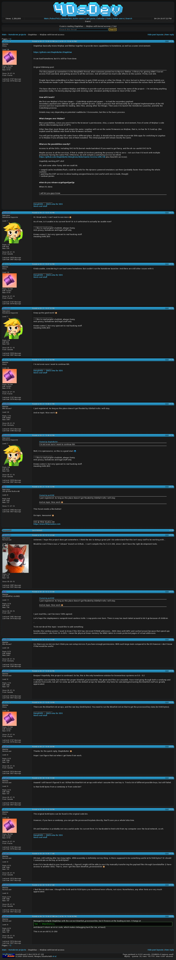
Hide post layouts (155, 35)
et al (54, 956)
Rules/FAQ (54, 18)
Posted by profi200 (46, 495)
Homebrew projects (17, 35)
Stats (108, 18)
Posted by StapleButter (48, 442)
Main (46, 18)
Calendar (101, 18)
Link (167, 41)
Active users (78, 18)
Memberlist (66, 18)
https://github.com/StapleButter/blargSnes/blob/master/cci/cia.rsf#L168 (72, 157)
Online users (118, 18)
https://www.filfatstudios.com (46, 524)
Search (129, 18)
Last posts (90, 18)
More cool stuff (40, 206)
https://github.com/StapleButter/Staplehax (52, 52)
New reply (169, 35)
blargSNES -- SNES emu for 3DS (48, 204)
